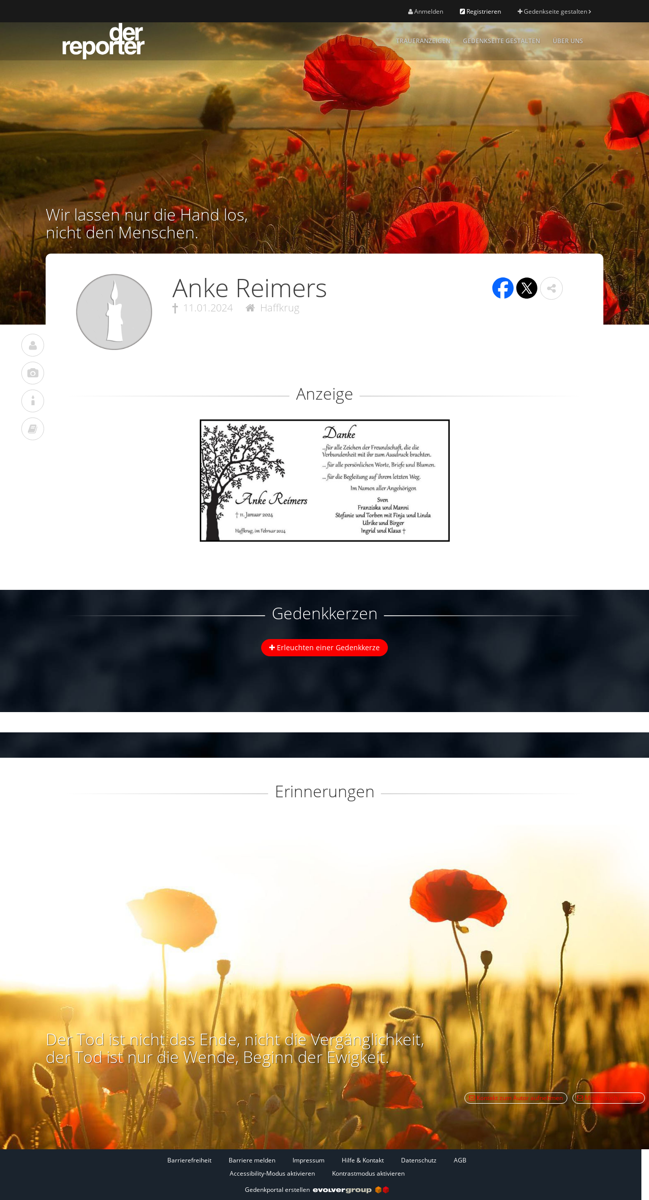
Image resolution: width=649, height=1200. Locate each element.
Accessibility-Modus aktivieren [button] (272, 1173)
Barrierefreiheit (189, 1160)
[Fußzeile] (317, 1166)
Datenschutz (419, 1160)
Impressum (308, 1160)
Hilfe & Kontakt (363, 1160)
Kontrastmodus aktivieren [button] (368, 1173)
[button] (551, 288)
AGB (460, 1160)
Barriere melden (252, 1160)
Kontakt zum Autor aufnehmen (516, 1097)
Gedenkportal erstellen (317, 1189)
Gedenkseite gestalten (554, 11)
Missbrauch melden (608, 1097)
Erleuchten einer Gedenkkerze (324, 647)
